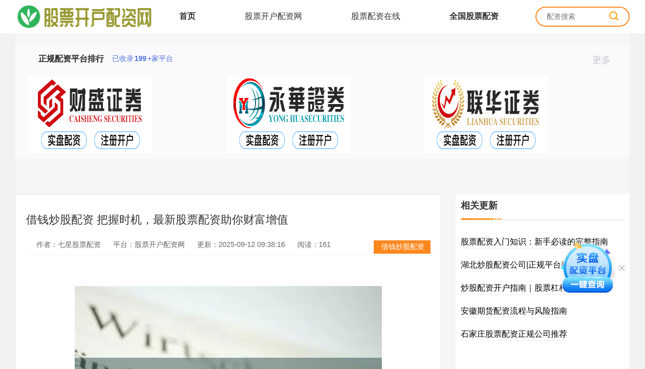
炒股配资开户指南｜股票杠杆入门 (522, 287)
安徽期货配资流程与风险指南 (514, 310)
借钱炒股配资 (402, 246)
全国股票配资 (474, 16)
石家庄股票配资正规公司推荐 (514, 334)
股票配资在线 (375, 16)
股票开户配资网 (273, 16)
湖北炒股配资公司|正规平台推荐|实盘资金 (536, 264)
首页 (187, 16)
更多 (605, 60)
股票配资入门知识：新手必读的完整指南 (534, 241)
